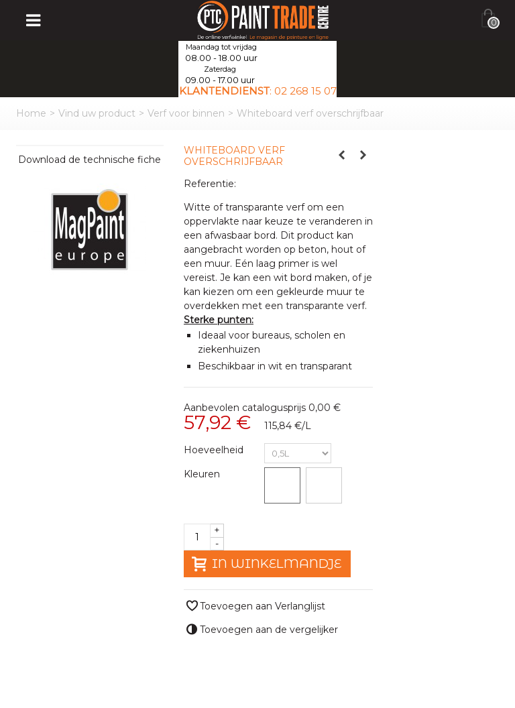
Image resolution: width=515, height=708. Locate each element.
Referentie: (210, 184)
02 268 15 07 (305, 90)
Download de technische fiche (89, 160)
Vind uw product (96, 113)
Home (31, 113)
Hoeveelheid (215, 450)
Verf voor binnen (186, 113)
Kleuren (203, 474)
